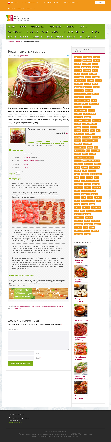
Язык (86, 227)
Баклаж (78, 60)
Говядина (79, 77)
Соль (77, 191)
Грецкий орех (80, 80)
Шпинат (88, 224)
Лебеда (77, 130)
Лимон (85, 130)
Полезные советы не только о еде (21, 8)
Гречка (90, 80)
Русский (13, 3)
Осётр (92, 154)
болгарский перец (82, 231)
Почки (77, 171)
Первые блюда (37, 27)
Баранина (86, 64)
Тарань (98, 197)
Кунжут (77, 124)
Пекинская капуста (91, 161)
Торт (98, 201)
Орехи (85, 154)
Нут (87, 151)
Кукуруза (96, 120)
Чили (87, 221)
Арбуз (96, 57)
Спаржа (94, 194)
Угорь (92, 204)
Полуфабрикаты (15, 32)
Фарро (77, 207)
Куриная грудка (89, 124)
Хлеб (76, 211)
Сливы (87, 187)
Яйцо (92, 227)
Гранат (96, 77)
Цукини (78, 214)
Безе (95, 64)
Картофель (79, 97)
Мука (90, 147)
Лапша (94, 127)
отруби (95, 231)
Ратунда (92, 171)
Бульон (78, 70)
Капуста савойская (83, 94)
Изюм (95, 84)
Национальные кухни (51, 3)
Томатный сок (88, 201)
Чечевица (78, 221)
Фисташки (96, 207)
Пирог (77, 167)
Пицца (45, 32)
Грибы (98, 80)
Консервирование (87, 37)
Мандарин (90, 134)
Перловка (88, 164)
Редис (77, 174)
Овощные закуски (49, 306)
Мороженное (80, 147)
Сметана (96, 187)
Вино (95, 70)
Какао (96, 87)
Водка (84, 74)
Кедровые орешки (82, 100)
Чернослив (79, 217)
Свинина (78, 184)
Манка (77, 137)
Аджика (78, 57)
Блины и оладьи (55, 37)
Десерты (70, 27)
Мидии (77, 141)
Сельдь (96, 184)
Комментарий (14, 329)
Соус (77, 194)
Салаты (23, 27)
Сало (77, 181)
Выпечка (83, 27)
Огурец (77, 154)
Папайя (78, 161)
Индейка (78, 87)
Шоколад (78, 224)
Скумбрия (78, 187)
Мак (98, 130)
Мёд (96, 147)
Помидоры (59, 306)
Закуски (12, 27)
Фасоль (86, 207)
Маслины (96, 137)
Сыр (83, 197)
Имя (38, 353)
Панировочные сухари (84, 157)
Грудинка (78, 84)
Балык (96, 60)
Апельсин (87, 57)
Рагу (84, 171)
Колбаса (87, 107)
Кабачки (87, 87)
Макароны (79, 134)
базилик (27, 157)
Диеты (55, 32)
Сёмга (90, 197)
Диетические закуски (22, 306)
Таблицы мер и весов (30, 3)
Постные (96, 32)
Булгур (95, 67)
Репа (76, 177)
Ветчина (86, 70)
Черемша (86, 214)
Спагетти (85, 194)
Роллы (89, 177)
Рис (82, 177)
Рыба (97, 177)
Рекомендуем (95, 174)
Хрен (83, 211)
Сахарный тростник (90, 181)
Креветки (78, 117)
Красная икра (89, 114)
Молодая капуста (90, 141)
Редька (85, 174)
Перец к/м (78, 164)
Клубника (94, 104)
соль (26, 164)
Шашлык (95, 221)
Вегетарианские (70, 32)
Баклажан (87, 60)
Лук (92, 130)
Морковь (87, 144)
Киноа (85, 104)
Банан (77, 64)
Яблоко (78, 227)
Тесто (77, 201)
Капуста (88, 90)
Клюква (78, 107)
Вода (77, 74)
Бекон (77, 67)
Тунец (77, 204)
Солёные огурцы (88, 191)
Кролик (87, 117)
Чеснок (89, 217)
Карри (95, 94)
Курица (77, 127)
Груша (87, 84)
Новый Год (79, 151)
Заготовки (38, 37)
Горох (88, 77)
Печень (98, 164)
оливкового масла (31, 161)
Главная (10, 42)
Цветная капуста (94, 211)
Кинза (77, 104)
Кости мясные (80, 110)
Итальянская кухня (36, 306)
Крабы (91, 110)
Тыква (84, 204)
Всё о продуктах (71, 3)
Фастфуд (12, 37)
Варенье (71, 37)
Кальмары (79, 90)
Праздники (32, 32)
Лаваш (85, 127)
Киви (94, 100)
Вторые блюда (55, 27)
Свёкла (87, 184)
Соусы (85, 32)
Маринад (86, 137)
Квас (88, 97)
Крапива (78, 114)
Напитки (24, 37)
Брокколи (86, 67)
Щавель (97, 224)
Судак (77, 197)
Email (38, 358)
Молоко (78, 144)
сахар (26, 167)
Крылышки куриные (82, 120)
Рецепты (18, 42)
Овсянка (95, 151)
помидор (27, 154)
